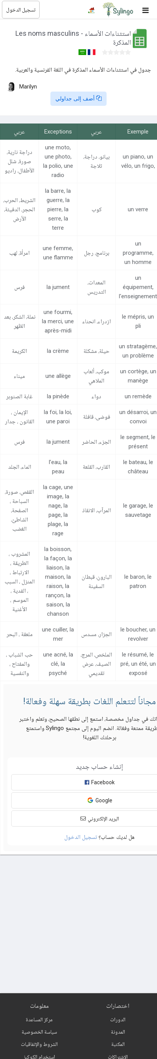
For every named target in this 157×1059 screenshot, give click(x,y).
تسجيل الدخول (20, 10)
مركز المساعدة (39, 1019)
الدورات (117, 1019)
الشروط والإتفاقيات (39, 1044)
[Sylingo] (117, 9)
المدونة (118, 1032)
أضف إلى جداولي (78, 98)
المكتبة (118, 1044)
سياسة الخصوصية (39, 1032)
